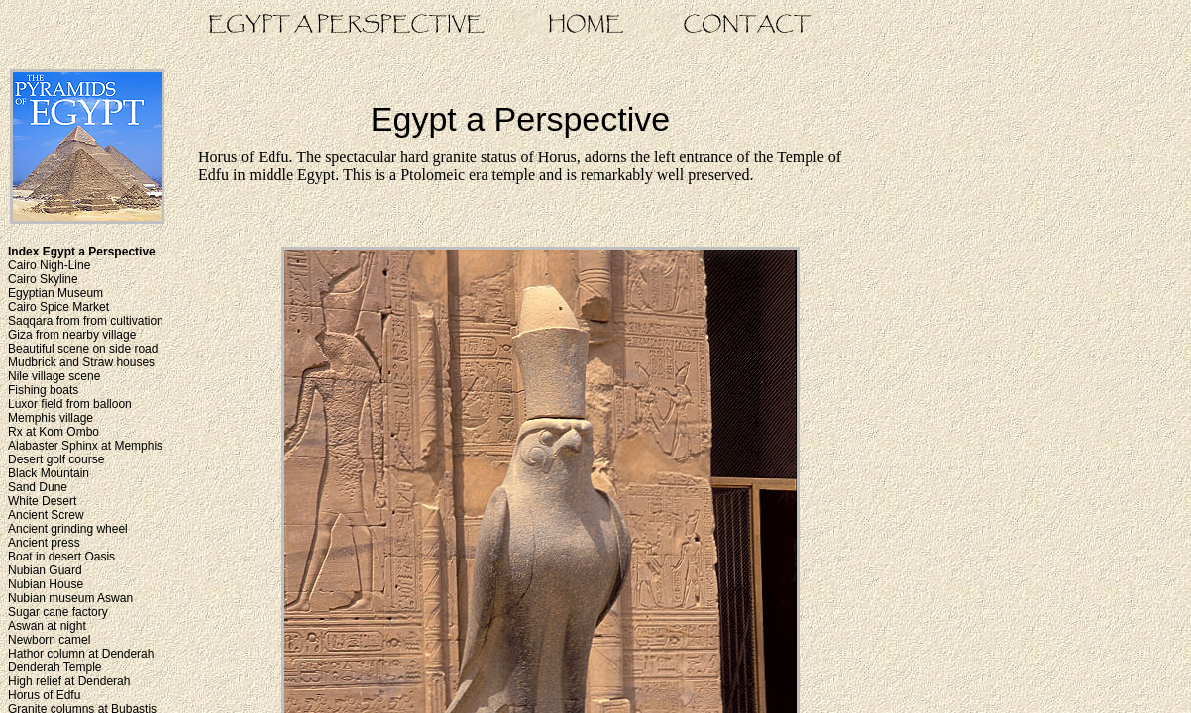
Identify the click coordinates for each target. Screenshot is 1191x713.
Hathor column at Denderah (81, 654)
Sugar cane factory (58, 612)
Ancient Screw (46, 515)
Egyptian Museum (55, 293)
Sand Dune (37, 487)
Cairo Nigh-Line (49, 265)
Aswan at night (47, 626)
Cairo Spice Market (58, 307)
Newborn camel (49, 640)
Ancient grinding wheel (68, 529)
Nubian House (45, 584)
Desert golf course (56, 459)
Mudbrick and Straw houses (81, 362)
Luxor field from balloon (70, 404)
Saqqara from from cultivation (85, 321)
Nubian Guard (45, 570)
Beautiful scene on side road (83, 349)
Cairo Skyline (43, 279)
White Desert (42, 501)
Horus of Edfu (44, 695)
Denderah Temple (55, 667)
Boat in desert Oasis (61, 556)
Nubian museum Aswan (70, 598)
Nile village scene (54, 376)
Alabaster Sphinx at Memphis (85, 446)
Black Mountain (48, 473)
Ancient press (44, 543)
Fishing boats (43, 390)
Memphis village (50, 418)
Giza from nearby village (72, 335)
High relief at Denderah (69, 681)
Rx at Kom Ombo (53, 432)
